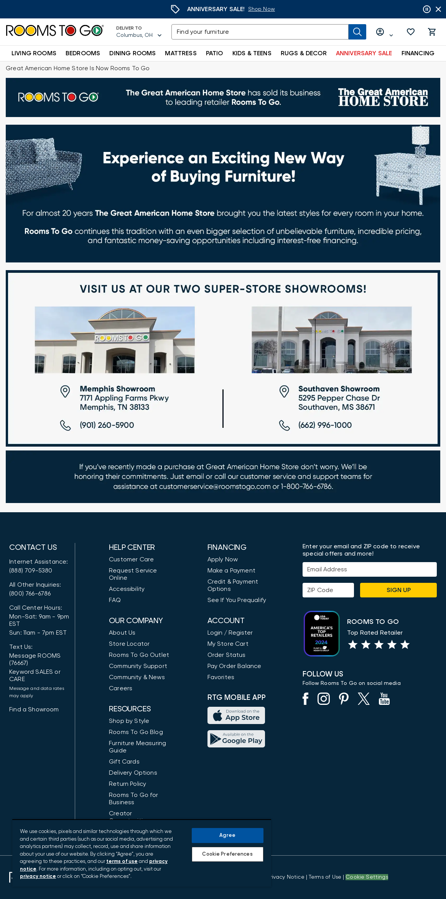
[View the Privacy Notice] (285, 877)
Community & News (137, 677)
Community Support (138, 666)
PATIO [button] (214, 53)
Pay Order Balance (234, 666)
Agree (227, 835)
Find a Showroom (34, 709)
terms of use (122, 861)
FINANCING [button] (418, 53)
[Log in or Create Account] (384, 32)
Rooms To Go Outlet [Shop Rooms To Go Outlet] (139, 655)
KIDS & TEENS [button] (252, 53)
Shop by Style (129, 721)
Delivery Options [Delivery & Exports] (133, 773)
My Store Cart (228, 644)
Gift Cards (124, 762)
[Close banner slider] (438, 9)
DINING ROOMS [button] (132, 53)
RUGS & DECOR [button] (304, 53)
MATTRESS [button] (180, 53)
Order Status (226, 655)
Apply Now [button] (222, 559)
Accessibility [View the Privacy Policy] (127, 589)
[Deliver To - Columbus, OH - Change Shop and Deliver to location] (139, 31)
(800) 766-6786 (30, 594)
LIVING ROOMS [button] (34, 53)
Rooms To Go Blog (136, 732)
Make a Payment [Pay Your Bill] (231, 570)
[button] (410, 32)
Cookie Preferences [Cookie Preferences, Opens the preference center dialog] (227, 854)
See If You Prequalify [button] (237, 600)
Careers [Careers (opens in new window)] (120, 688)
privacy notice (38, 876)
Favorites (221, 677)
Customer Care (131, 559)
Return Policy (127, 784)
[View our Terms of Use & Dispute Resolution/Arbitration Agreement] (325, 877)
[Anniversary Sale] (261, 9)
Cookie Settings (367, 877)
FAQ (115, 600)
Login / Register (230, 633)
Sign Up (399, 590)
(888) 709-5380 (30, 570)
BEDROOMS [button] (83, 53)
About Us (122, 633)
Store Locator (129, 644)
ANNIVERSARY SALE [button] (364, 53)
